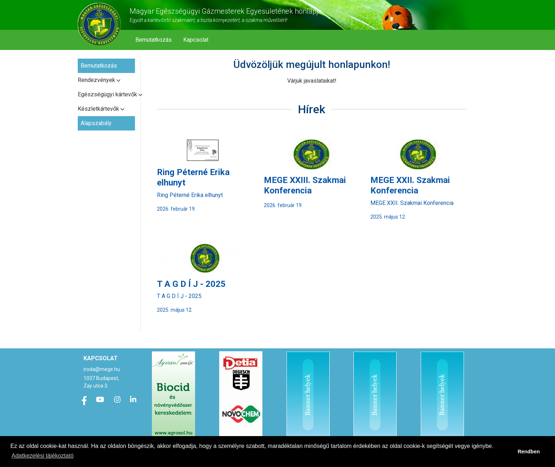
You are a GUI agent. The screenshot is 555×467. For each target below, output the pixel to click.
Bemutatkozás (153, 39)
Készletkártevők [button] (98, 108)
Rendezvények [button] (96, 80)
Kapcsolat (195, 39)
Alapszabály (96, 123)
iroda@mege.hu (102, 369)
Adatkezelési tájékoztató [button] (43, 456)
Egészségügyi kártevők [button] (106, 94)
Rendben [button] (529, 451)
